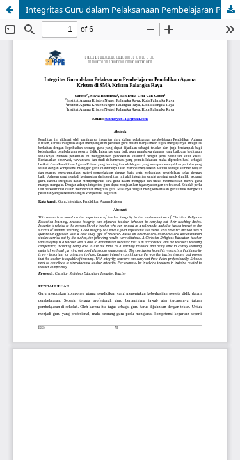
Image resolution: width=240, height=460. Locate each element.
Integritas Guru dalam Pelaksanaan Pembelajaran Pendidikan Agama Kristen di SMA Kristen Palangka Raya (133, 9)
